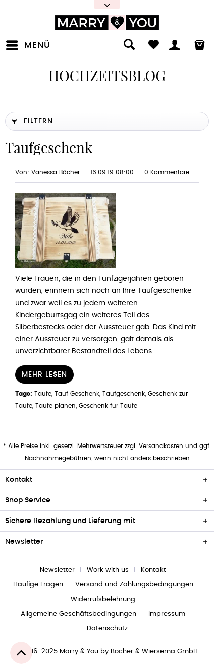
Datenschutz (107, 628)
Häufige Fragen (38, 584)
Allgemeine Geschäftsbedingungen (78, 614)
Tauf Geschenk (77, 394)
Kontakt (153, 570)
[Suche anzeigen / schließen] (124, 45)
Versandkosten (161, 446)
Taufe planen (55, 406)
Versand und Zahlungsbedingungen (134, 584)
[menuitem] (30, 45)
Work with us (108, 570)
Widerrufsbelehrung (103, 599)
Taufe (42, 394)
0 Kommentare (166, 172)
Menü (28, 43)
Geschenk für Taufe (108, 406)
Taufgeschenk (48, 148)
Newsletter (57, 570)
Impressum (166, 614)
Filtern (32, 119)
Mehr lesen (44, 374)
